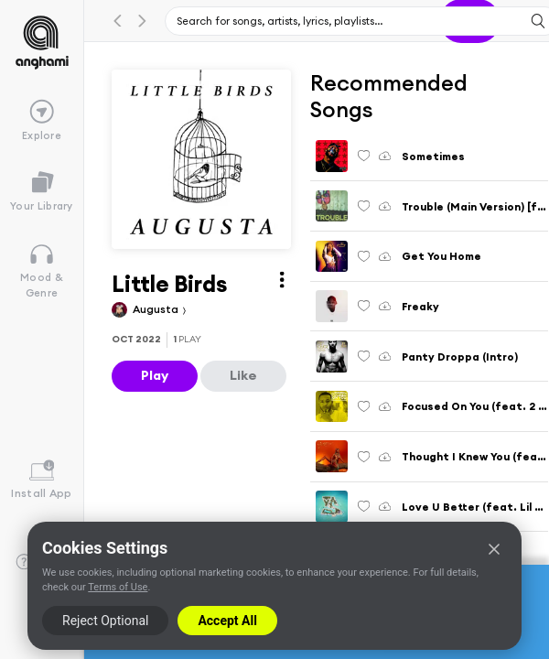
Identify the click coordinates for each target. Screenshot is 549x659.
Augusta (157, 309)
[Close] (494, 549)
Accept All (227, 620)
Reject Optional (105, 620)
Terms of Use (117, 587)
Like (243, 375)
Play (154, 375)
